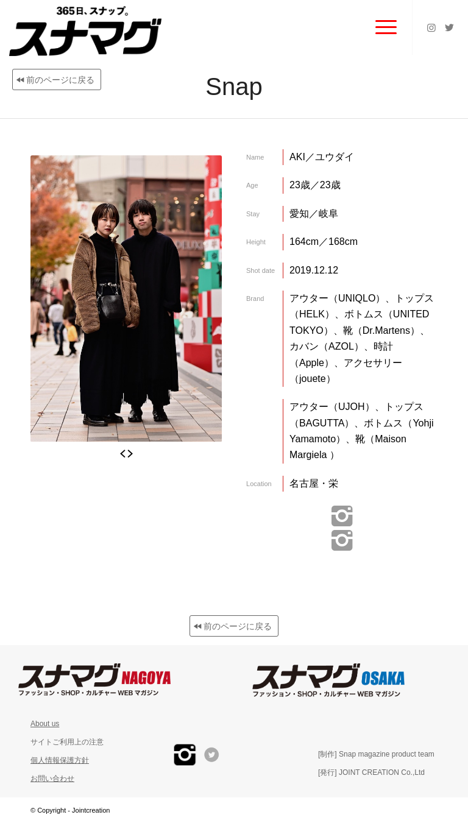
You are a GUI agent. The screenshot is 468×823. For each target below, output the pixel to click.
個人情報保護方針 (59, 760)
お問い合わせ (52, 778)
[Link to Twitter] (450, 27)
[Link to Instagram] (431, 27)
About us (44, 723)
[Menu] (380, 27)
